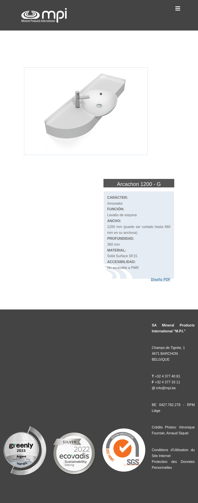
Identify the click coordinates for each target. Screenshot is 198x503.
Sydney (60, 495)
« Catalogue (31, 43)
